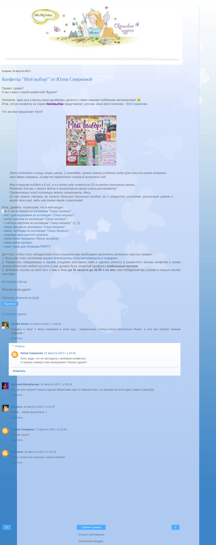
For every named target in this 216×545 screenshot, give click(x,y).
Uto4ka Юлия (20, 323)
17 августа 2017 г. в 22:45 (51, 429)
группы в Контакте (75, 258)
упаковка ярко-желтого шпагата (26, 234)
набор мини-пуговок (18, 242)
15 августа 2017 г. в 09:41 (46, 323)
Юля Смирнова (136, 104)
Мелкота (16, 406)
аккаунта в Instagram (103, 258)
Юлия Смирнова (32, 353)
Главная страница (91, 527)
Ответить (17, 338)
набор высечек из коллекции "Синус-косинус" (35, 219)
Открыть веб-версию (91, 534)
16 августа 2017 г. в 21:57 (39, 406)
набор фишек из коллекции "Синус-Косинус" (35, 227)
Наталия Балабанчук (25, 384)
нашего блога (52, 258)
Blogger (98, 541)
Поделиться (10, 304)
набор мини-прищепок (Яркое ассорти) (31, 238)
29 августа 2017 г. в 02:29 (40, 451)
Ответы (20, 346)
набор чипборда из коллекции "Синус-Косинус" (36, 230)
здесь (87, 192)
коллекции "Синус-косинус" (52, 211)
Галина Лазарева (22, 429)
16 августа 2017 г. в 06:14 (56, 384)
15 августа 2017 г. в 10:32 (60, 353)
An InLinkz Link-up (14, 281)
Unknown (17, 451)
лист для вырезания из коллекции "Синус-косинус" (39, 215)
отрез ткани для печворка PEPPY (27, 246)
